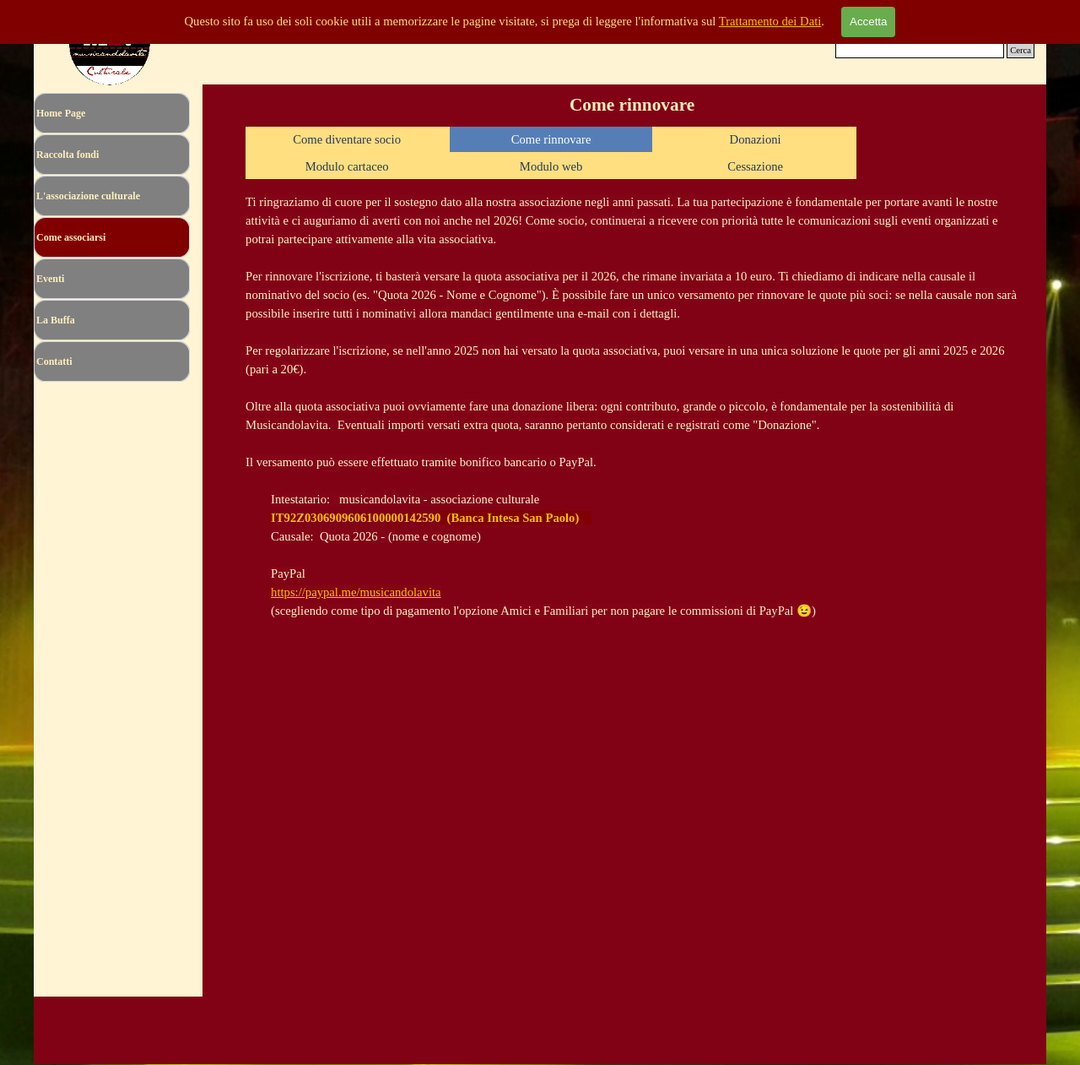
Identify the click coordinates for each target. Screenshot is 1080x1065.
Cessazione (755, 166)
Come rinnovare (551, 139)
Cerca (1020, 50)
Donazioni (755, 139)
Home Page (60, 113)
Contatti (54, 361)
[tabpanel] (633, 406)
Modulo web (551, 166)
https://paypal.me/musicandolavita (355, 592)
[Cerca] (919, 50)
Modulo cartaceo (347, 166)
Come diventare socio (347, 139)
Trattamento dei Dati (770, 21)
